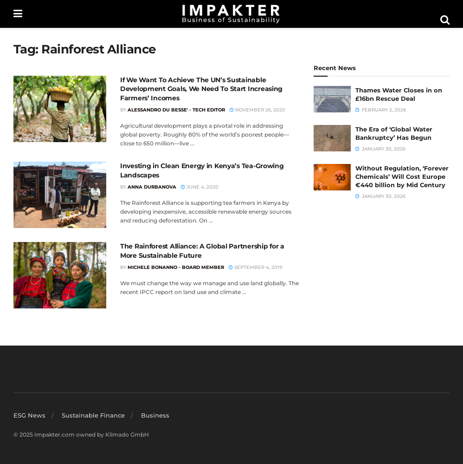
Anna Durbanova (152, 187)
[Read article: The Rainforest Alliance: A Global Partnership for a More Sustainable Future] (59, 275)
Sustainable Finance (93, 415)
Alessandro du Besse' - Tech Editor (176, 110)
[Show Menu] (17, 14)
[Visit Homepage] (231, 14)
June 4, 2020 (200, 187)
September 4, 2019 (255, 267)
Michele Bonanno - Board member (176, 267)
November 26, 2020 (257, 110)
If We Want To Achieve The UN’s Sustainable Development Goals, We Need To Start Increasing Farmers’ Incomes (201, 89)
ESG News (29, 415)
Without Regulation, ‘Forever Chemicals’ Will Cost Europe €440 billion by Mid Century (402, 176)
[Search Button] (445, 20)
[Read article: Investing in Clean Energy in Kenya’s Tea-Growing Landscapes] (59, 195)
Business (155, 415)
